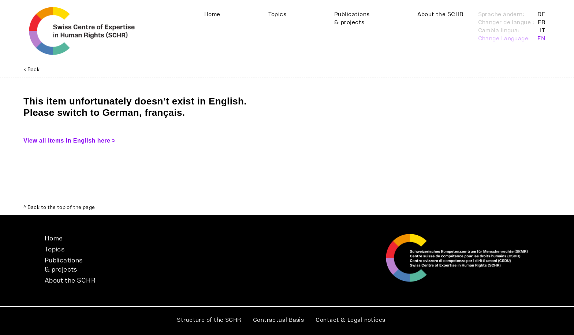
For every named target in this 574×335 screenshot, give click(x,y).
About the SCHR (440, 14)
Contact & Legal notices (350, 320)
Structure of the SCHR (209, 320)
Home (212, 14)
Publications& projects (351, 18)
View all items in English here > (69, 140)
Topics (277, 14)
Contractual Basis (278, 320)
